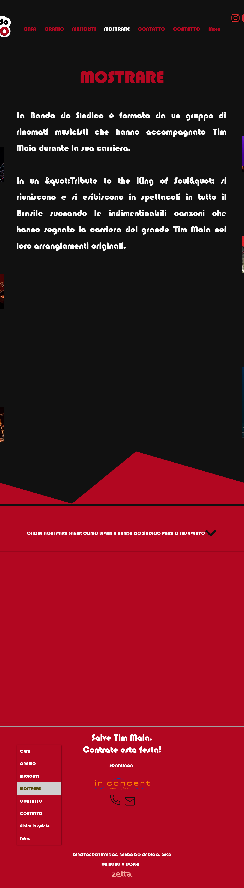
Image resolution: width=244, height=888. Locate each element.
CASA (25, 751)
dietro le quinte (34, 825)
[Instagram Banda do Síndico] (235, 18)
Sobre (25, 838)
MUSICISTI (29, 776)
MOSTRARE (30, 788)
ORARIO (28, 763)
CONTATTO (31, 801)
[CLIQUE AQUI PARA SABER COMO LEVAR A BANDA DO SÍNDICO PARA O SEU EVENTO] (122, 533)
